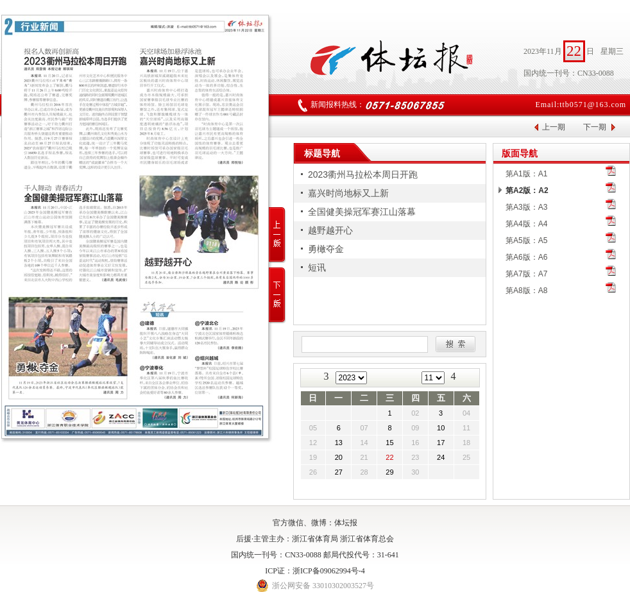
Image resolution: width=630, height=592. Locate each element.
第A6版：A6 (526, 257)
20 (339, 457)
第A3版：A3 (526, 207)
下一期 (594, 127)
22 (389, 457)
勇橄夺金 (326, 249)
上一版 (277, 235)
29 (389, 472)
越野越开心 (330, 230)
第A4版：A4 (526, 223)
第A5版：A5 (526, 240)
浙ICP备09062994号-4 (329, 570)
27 (339, 472)
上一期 (553, 127)
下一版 (277, 295)
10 (441, 428)
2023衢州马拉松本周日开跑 (363, 174)
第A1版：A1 (526, 173)
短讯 (317, 267)
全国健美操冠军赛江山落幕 (362, 212)
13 (339, 442)
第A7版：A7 (526, 273)
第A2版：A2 (527, 190)
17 (441, 442)
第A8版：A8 (526, 290)
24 (441, 457)
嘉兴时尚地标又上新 (348, 193)
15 (389, 442)
